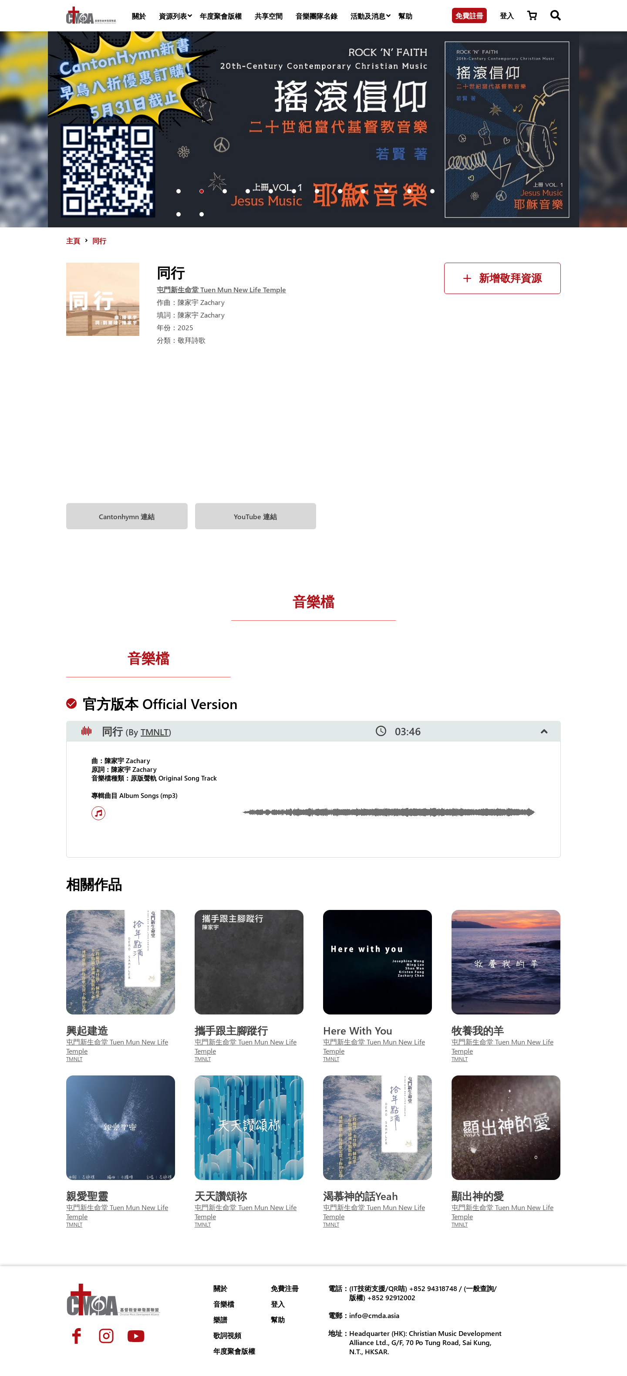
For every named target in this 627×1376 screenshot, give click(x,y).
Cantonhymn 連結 (127, 516)
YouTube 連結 (255, 516)
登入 (507, 15)
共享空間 (269, 15)
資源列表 (176, 16)
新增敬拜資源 (502, 278)
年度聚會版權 (221, 15)
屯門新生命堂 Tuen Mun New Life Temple (221, 289)
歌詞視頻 (227, 1335)
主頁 (73, 240)
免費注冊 (285, 1288)
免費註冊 (469, 15)
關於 (139, 15)
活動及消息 (371, 16)
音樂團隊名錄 (316, 15)
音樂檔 (313, 601)
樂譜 (220, 1319)
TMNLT (155, 731)
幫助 (405, 15)
